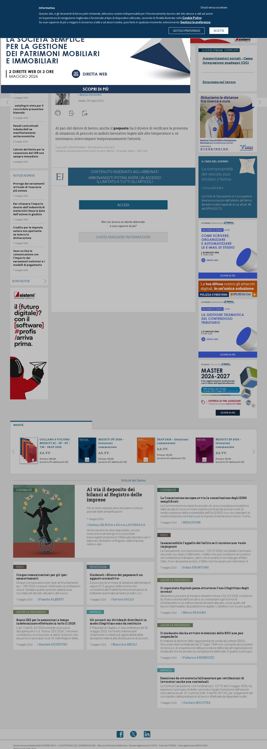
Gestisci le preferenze (195, 22)
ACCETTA (219, 30)
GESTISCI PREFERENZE (186, 30)
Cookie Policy (192, 18)
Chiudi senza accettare (214, 7)
